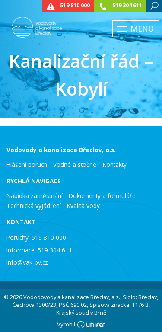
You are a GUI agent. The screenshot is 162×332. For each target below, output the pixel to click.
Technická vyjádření (33, 206)
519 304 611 (127, 5)
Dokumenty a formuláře (102, 196)
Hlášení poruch (26, 165)
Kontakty (115, 165)
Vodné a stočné (74, 165)
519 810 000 (75, 5)
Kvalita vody (83, 206)
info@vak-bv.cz (27, 262)
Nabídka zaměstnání (34, 196)
